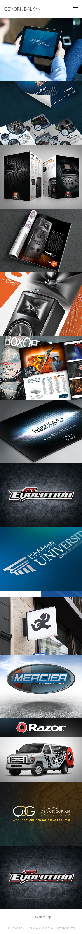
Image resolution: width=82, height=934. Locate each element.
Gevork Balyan (23, 8)
